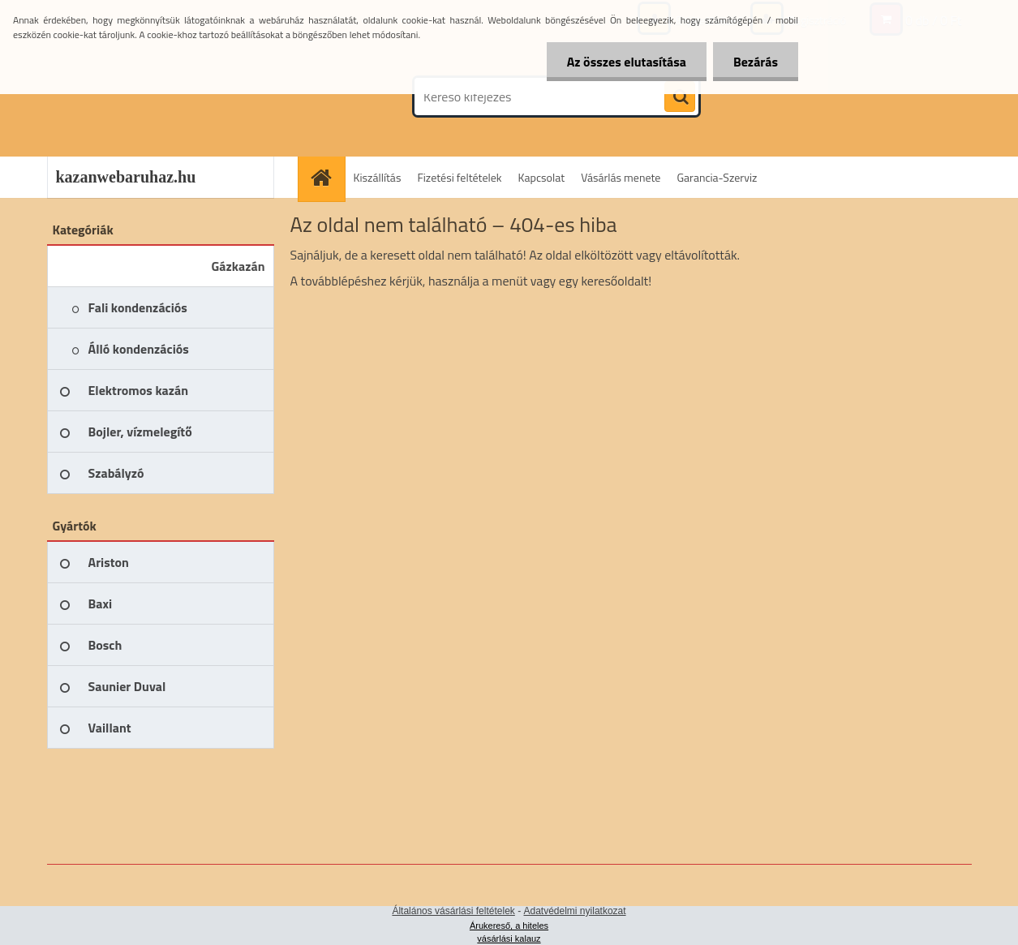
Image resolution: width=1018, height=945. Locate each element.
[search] (679, 97)
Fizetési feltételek (459, 177)
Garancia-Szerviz (717, 177)
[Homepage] (327, 177)
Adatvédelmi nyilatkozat (575, 911)
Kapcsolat (541, 177)
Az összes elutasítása (626, 61)
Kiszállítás (378, 177)
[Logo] (158, 96)
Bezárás (755, 61)
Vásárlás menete (620, 177)
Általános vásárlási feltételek (453, 911)
